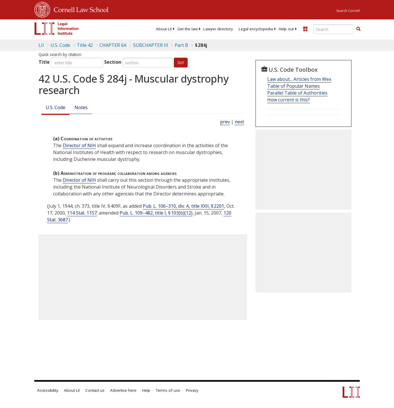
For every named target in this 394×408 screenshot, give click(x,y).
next (239, 122)
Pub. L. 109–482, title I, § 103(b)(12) (156, 213)
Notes (81, 107)
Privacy (192, 390)
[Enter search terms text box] (333, 29)
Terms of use (168, 390)
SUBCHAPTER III (150, 45)
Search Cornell (348, 10)
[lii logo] (57, 28)
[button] (358, 29)
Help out (286, 28)
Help (146, 390)
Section (112, 62)
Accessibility (47, 390)
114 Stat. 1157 (82, 213)
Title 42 (85, 45)
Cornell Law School (79, 9)
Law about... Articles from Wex (299, 79)
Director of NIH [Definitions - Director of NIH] (79, 145)
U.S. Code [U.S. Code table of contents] (60, 45)
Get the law (187, 28)
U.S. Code (55, 107)
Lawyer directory (218, 28)
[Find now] (358, 29)
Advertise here (123, 390)
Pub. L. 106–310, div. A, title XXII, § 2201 (183, 206)
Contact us (94, 390)
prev (225, 122)
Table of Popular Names (293, 86)
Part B (181, 45)
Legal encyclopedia (256, 28)
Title (44, 62)
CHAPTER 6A (112, 45)
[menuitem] (163, 29)
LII (41, 45)
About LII (164, 28)
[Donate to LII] (305, 29)
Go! (181, 62)
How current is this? (288, 100)
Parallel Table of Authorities (297, 93)
